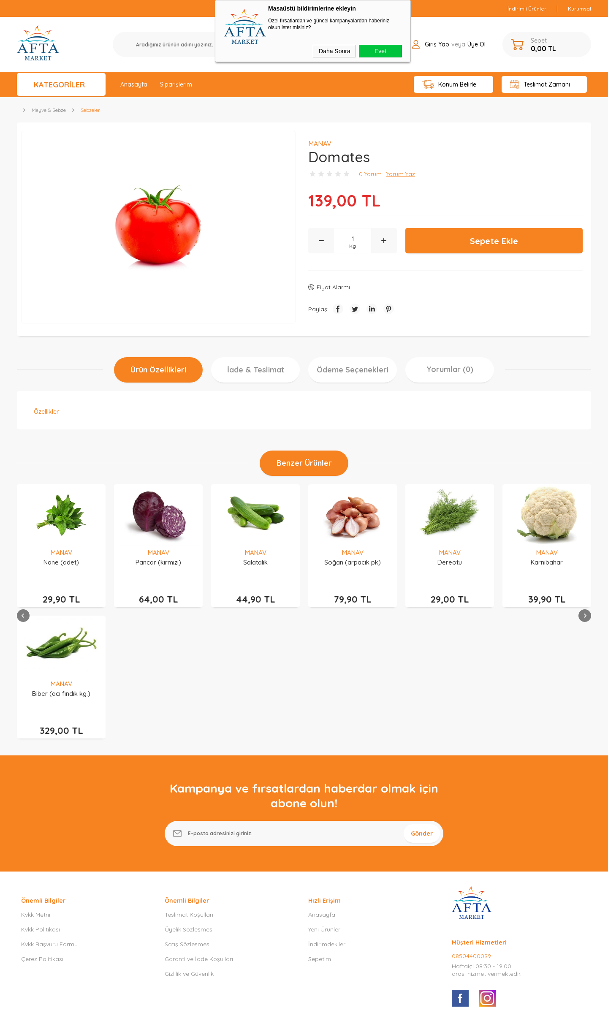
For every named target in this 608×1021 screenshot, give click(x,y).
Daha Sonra (334, 51)
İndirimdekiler (326, 818)
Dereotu (352, 562)
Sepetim (319, 832)
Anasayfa (133, 84)
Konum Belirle (449, 84)
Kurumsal (579, 8)
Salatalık (158, 562)
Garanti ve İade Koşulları (199, 832)
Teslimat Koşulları (189, 788)
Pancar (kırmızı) (61, 562)
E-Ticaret (279, 1010)
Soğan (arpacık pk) (255, 562)
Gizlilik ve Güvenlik (189, 847)
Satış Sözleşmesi (188, 818)
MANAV (61, 553)
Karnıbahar (450, 562)
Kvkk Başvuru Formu (49, 818)
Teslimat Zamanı (540, 84)
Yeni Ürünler (324, 803)
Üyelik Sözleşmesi (189, 803)
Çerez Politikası (42, 832)
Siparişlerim (176, 84)
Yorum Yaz (400, 174)
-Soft (260, 1010)
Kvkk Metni (35, 788)
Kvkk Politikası (40, 803)
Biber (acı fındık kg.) (547, 562)
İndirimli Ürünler (527, 8)
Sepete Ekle (494, 241)
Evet (380, 51)
